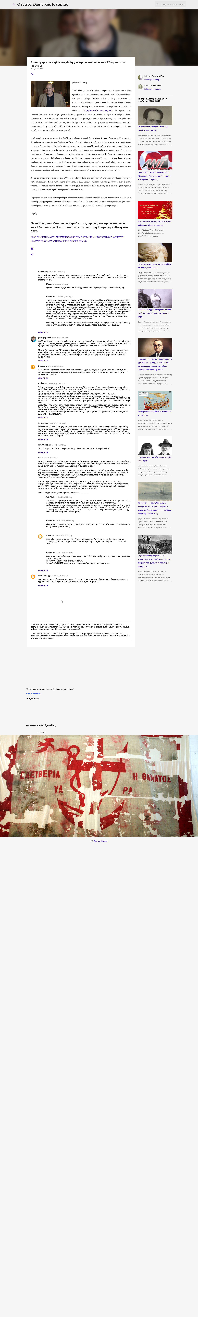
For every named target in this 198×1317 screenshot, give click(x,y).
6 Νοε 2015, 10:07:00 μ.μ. (57, 445)
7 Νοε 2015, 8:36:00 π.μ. (50, 458)
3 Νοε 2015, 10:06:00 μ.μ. (60, 337)
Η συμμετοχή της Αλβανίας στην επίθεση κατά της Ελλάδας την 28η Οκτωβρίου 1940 (154, 313)
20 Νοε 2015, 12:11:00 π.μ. (65, 521)
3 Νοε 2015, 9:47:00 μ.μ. (57, 272)
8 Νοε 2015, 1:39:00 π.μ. (64, 497)
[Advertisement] (83, 668)
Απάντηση (43, 332)
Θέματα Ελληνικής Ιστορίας (42, 4)
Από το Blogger (99, 841)
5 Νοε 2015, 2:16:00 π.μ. (61, 284)
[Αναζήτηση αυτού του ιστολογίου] (173, 4)
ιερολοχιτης (44, 575)
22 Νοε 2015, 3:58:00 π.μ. (65, 553)
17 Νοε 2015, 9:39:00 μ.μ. (59, 576)
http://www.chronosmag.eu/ (97, 110)
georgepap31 (44, 337)
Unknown (42, 366)
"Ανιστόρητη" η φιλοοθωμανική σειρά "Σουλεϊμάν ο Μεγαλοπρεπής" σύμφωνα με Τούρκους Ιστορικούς (154, 176)
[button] (32, 74)
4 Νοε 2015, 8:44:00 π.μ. (56, 366)
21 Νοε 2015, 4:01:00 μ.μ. (64, 535)
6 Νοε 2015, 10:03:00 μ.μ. (57, 423)
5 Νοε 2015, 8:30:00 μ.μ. (57, 383)
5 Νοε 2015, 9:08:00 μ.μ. (64, 297)
